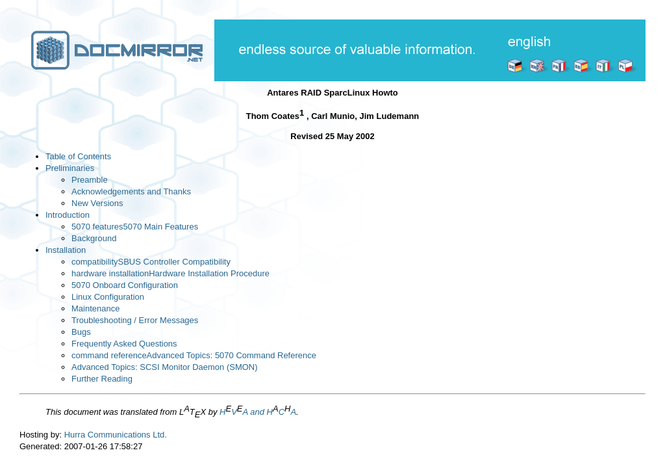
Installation (65, 250)
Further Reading (101, 379)
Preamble (89, 180)
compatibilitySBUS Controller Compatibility (151, 262)
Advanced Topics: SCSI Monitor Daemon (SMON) (164, 367)
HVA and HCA (258, 412)
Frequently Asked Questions (124, 343)
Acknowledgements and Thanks (131, 191)
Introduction (67, 215)
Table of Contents (78, 156)
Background (93, 238)
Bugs (81, 332)
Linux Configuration (107, 297)
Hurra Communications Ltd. (115, 434)
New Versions (97, 203)
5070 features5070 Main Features (134, 226)
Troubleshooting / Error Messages (134, 320)
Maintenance (95, 308)
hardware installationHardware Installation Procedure (170, 273)
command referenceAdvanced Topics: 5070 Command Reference (193, 355)
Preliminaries (69, 168)
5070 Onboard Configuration (124, 285)
